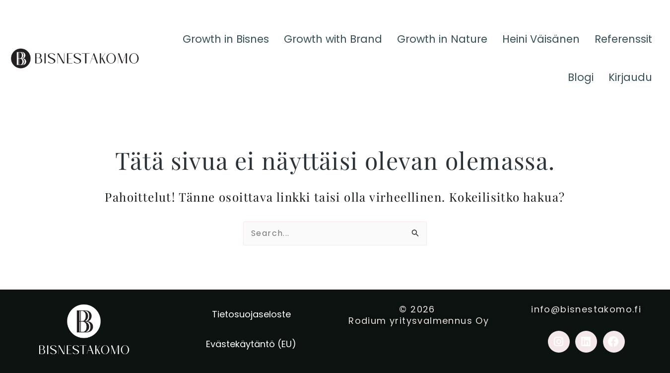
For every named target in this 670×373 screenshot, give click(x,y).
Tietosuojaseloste (251, 314)
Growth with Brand (317, 42)
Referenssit (621, 42)
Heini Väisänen (535, 42)
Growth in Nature (431, 42)
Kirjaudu (628, 86)
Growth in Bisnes (204, 42)
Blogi (577, 86)
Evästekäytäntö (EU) (251, 344)
